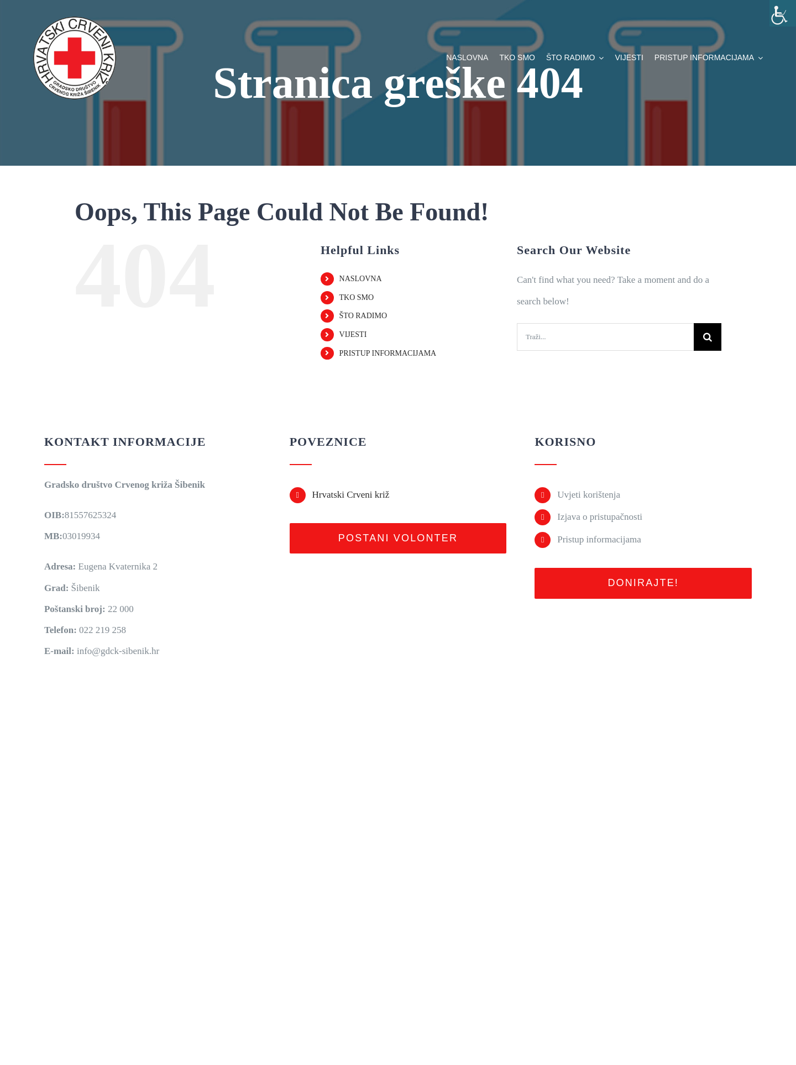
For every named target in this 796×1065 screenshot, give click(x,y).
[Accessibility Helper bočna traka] (782, 13)
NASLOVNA (360, 279)
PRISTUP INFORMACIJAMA (388, 353)
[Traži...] (605, 337)
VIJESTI (353, 334)
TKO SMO (356, 297)
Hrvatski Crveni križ (350, 494)
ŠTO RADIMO (363, 316)
